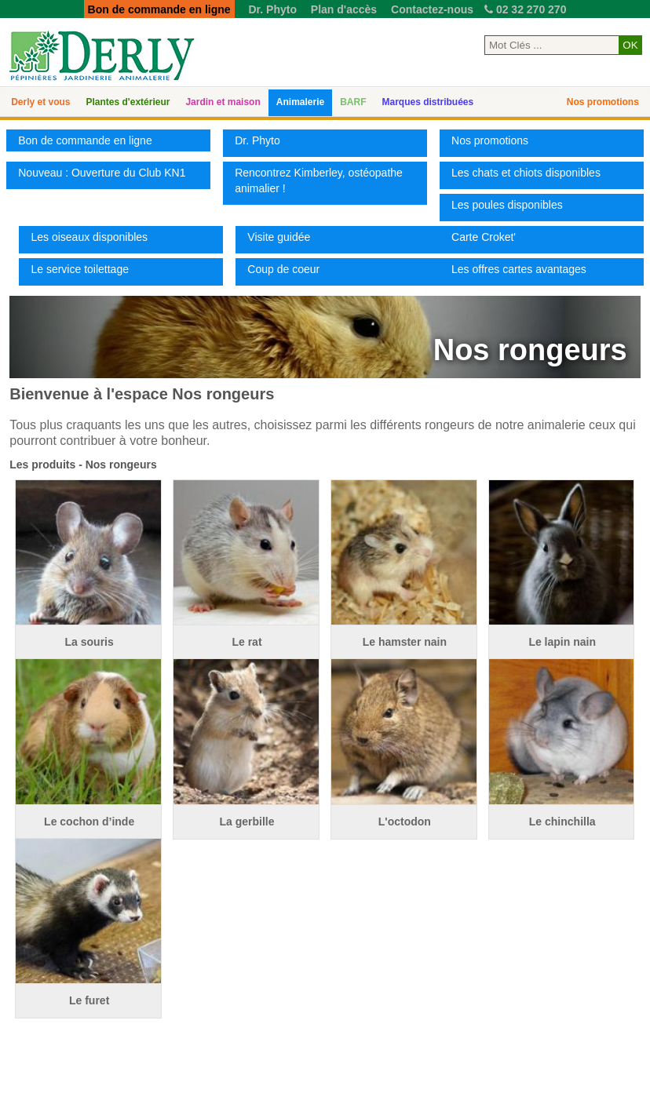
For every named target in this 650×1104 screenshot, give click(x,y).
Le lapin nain (562, 641)
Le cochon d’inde (89, 821)
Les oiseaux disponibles (89, 237)
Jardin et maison (222, 102)
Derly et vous (40, 102)
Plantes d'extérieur (128, 102)
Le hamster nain (405, 641)
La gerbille (246, 821)
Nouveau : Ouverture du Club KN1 (101, 172)
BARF (353, 102)
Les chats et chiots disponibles (526, 172)
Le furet (89, 1000)
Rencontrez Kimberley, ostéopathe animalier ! (319, 180)
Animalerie (300, 102)
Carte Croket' (483, 237)
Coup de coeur (283, 269)
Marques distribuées (427, 102)
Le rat (246, 641)
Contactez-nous (432, 9)
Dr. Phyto (272, 9)
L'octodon (404, 821)
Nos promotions (603, 102)
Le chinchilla (562, 821)
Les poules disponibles (507, 205)
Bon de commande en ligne (85, 140)
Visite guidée (278, 237)
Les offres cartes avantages (518, 269)
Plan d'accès (344, 9)
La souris (89, 641)
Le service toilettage (80, 269)
